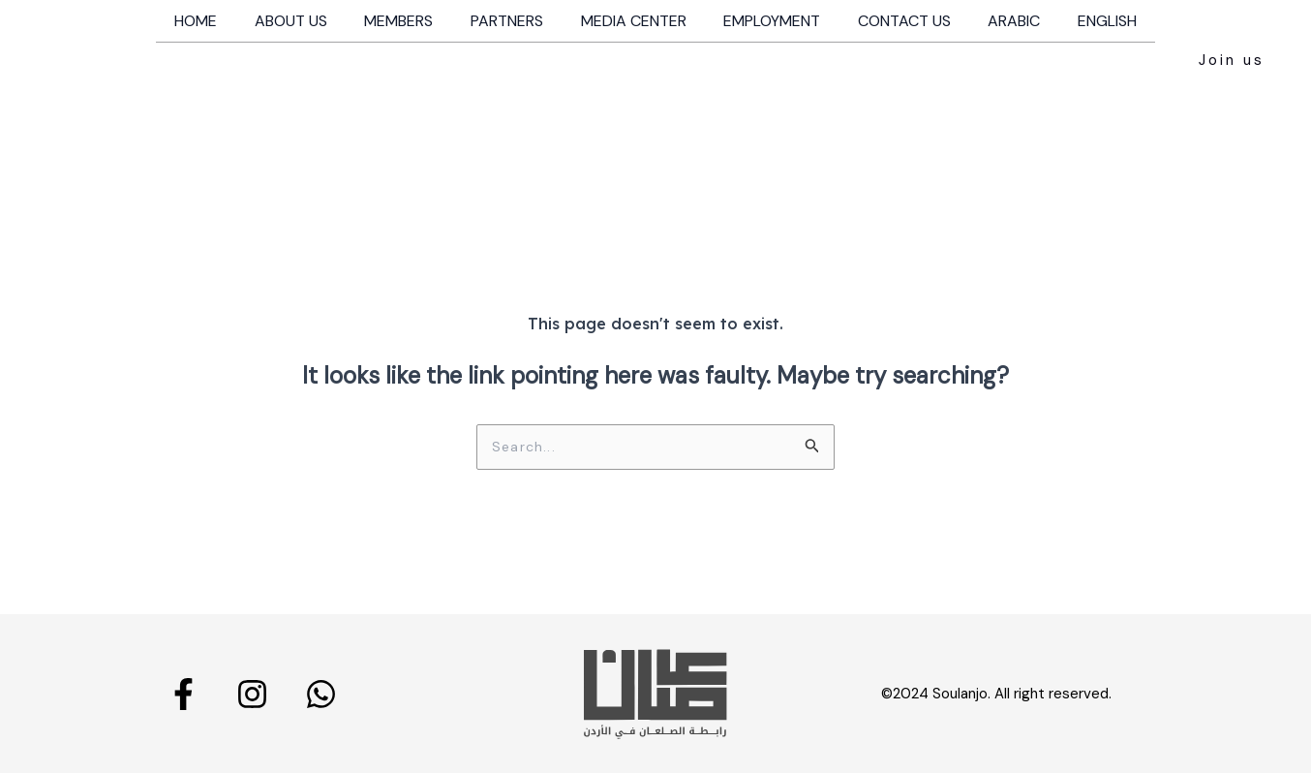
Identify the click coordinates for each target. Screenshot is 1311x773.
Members (412, 21)
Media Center (633, 21)
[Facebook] (183, 693)
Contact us (891, 21)
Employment (765, 21)
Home (221, 21)
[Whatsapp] (321, 693)
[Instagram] (252, 693)
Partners (513, 21)
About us (310, 21)
